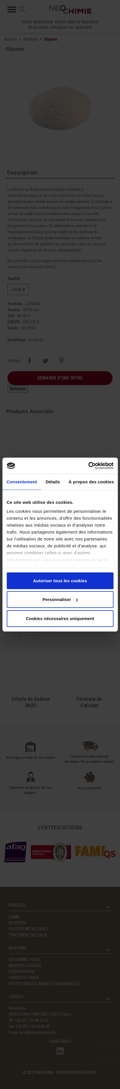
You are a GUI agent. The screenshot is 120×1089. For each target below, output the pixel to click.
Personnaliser (60, 599)
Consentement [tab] (22, 481)
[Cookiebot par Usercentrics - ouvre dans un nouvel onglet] (88, 466)
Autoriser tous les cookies (60, 580)
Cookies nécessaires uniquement (60, 618)
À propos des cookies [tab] (91, 481)
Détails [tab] (52, 481)
